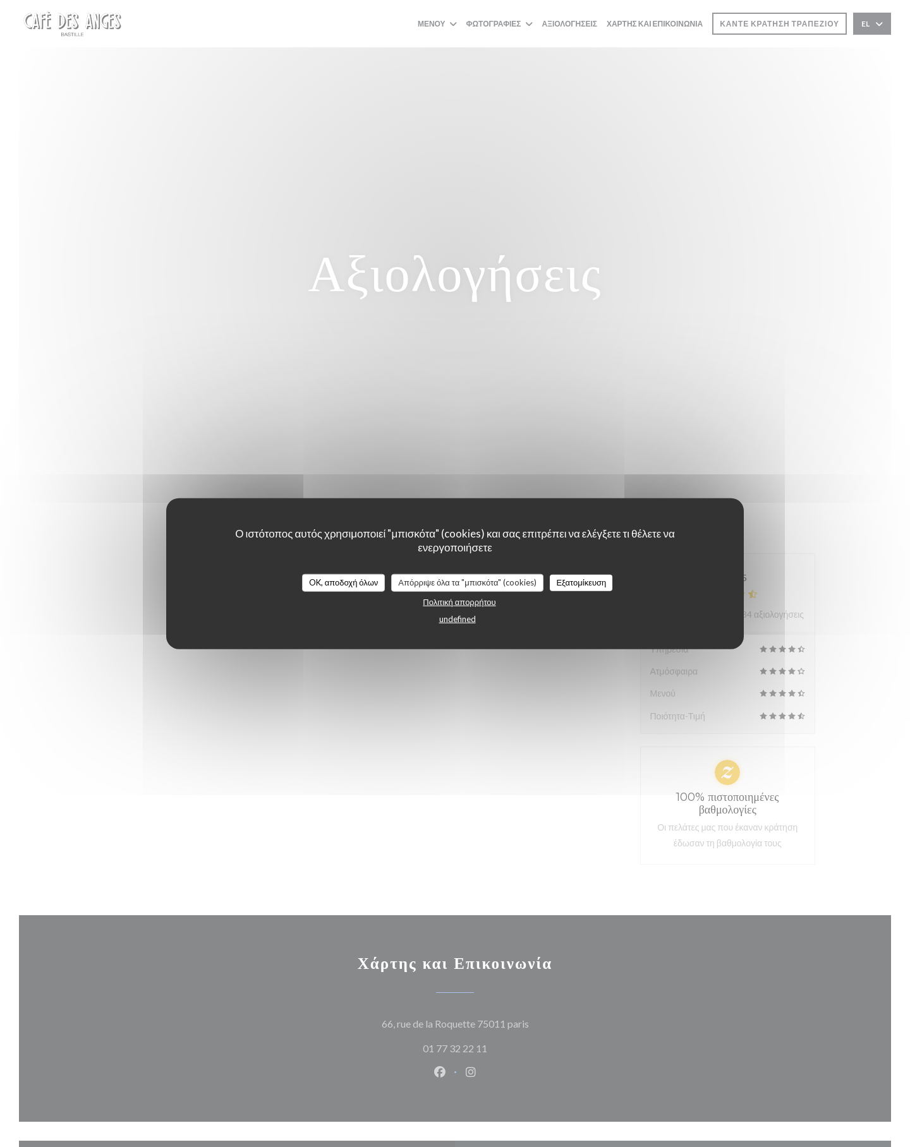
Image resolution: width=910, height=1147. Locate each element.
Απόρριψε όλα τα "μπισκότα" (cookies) (467, 582)
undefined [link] (457, 618)
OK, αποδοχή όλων (344, 582)
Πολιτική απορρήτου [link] (459, 601)
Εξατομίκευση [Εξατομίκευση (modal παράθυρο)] (581, 582)
